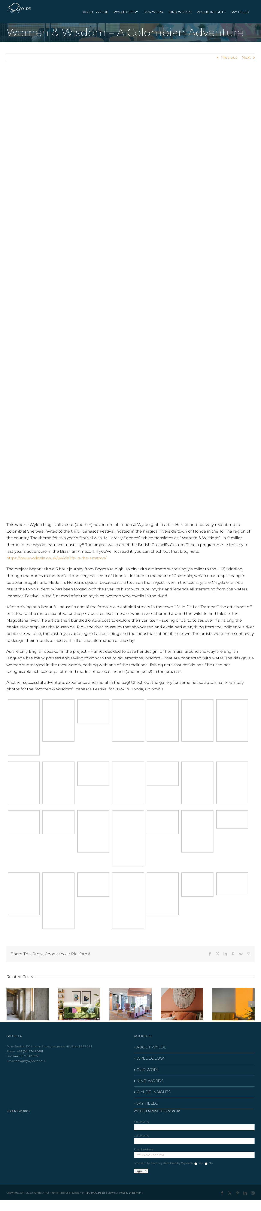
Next (246, 57)
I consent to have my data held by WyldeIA (163, 1163)
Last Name (141, 1135)
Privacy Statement (131, 1192)
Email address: (144, 1149)
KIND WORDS (150, 1080)
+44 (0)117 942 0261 (26, 1056)
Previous (229, 57)
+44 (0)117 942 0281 (30, 1051)
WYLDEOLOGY (150, 1058)
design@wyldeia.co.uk (31, 1061)
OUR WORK (148, 1069)
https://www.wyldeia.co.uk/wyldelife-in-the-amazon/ (56, 558)
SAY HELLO (147, 1103)
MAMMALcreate (95, 1192)
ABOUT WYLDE (151, 1047)
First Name (141, 1121)
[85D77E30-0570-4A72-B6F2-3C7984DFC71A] (130, 294)
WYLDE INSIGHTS (153, 1092)
